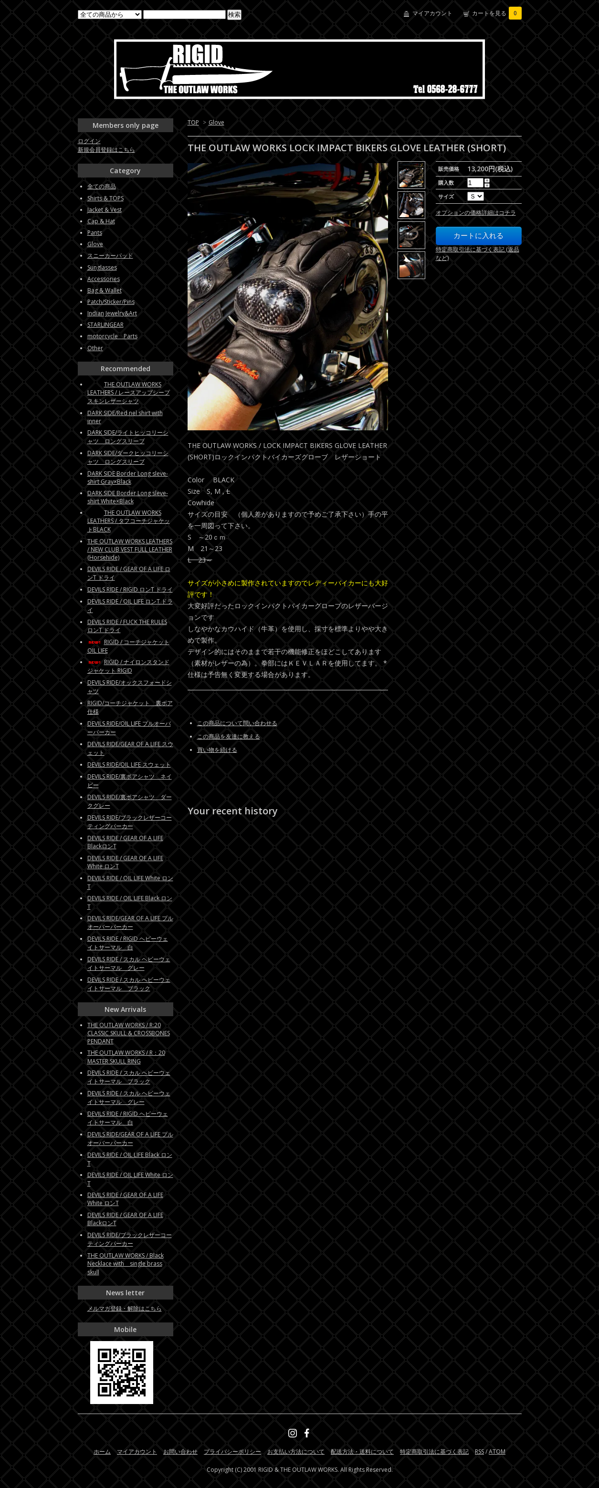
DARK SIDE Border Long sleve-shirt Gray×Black (127, 477)
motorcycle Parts (112, 336)
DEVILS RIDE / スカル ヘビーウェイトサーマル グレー (128, 963)
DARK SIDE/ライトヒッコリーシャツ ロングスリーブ (127, 436)
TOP (193, 122)
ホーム (102, 1451)
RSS (479, 1451)
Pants (94, 233)
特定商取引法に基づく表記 (434, 1451)
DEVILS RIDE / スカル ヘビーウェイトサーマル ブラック (128, 984)
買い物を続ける (217, 750)
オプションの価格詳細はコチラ (476, 212)
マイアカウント (432, 13)
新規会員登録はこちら (106, 150)
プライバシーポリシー (232, 1451)
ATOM (497, 1451)
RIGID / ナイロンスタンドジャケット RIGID (128, 666)
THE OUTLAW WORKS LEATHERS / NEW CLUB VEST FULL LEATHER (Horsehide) (129, 549)
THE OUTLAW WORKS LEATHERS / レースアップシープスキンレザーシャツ (128, 392)
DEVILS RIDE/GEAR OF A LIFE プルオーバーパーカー (130, 922)
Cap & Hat (101, 221)
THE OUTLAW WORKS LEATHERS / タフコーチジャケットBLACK (128, 521)
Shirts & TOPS (105, 198)
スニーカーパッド (110, 255)
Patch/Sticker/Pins (111, 302)
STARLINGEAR (105, 325)
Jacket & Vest (104, 210)
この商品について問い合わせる (237, 723)
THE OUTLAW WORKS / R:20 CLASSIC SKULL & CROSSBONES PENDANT (128, 1033)
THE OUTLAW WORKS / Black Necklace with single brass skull (125, 1263)
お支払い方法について (296, 1451)
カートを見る (497, 13)
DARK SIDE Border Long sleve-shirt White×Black (127, 497)
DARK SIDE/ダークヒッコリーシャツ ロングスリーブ (127, 457)
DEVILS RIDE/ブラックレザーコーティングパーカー (129, 821)
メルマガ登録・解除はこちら (124, 1308)
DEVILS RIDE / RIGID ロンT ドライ (130, 589)
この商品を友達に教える (228, 736)
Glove (216, 122)
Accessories (103, 279)
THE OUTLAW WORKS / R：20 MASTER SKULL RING (126, 1057)
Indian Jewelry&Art (112, 313)
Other (95, 348)
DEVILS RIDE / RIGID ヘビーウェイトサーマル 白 (127, 943)
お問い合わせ (180, 1451)
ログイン (89, 141)
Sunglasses (102, 267)
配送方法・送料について (362, 1451)
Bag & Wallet (104, 290)
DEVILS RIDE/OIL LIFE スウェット (129, 764)
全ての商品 (101, 186)
